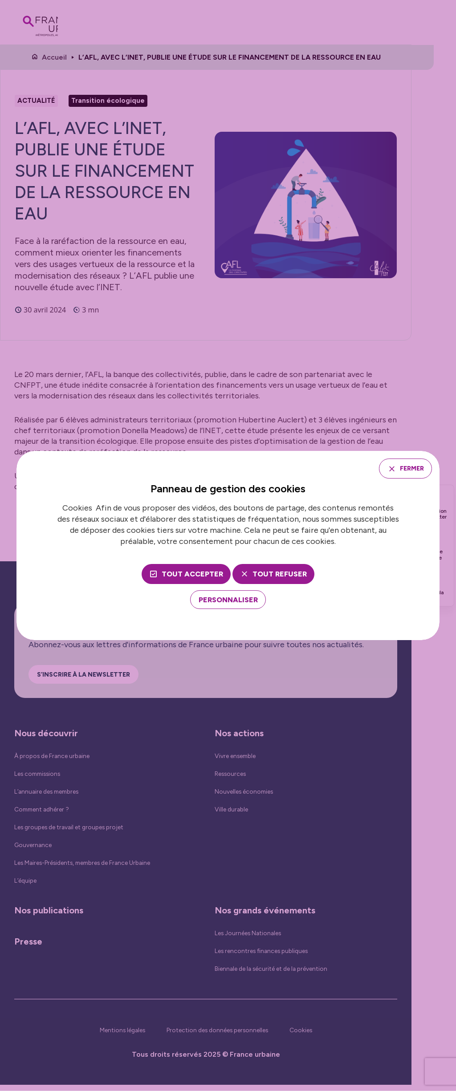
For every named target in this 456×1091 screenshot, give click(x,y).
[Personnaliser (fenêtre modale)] (228, 601)
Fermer (407, 468)
